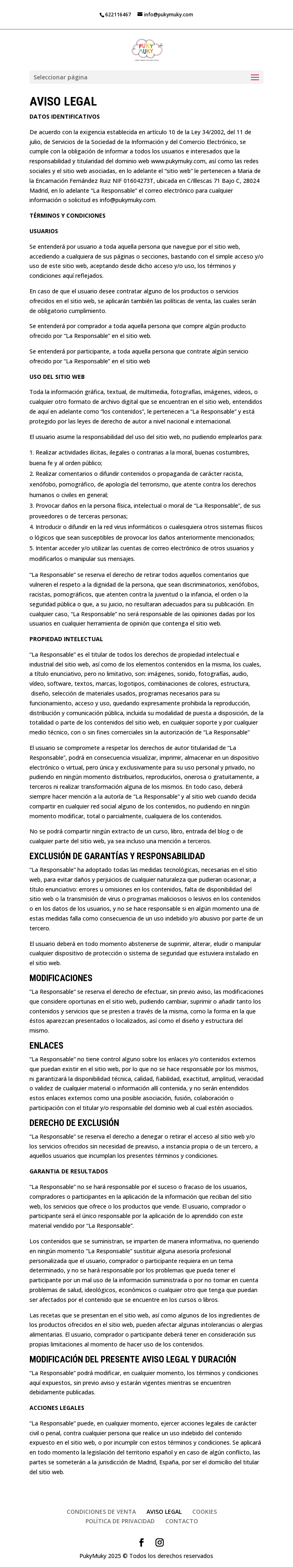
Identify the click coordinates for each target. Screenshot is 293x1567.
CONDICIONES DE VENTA (101, 1511)
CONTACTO (181, 1521)
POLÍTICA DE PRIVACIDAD (120, 1521)
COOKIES (204, 1511)
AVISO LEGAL (164, 1511)
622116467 (118, 14)
